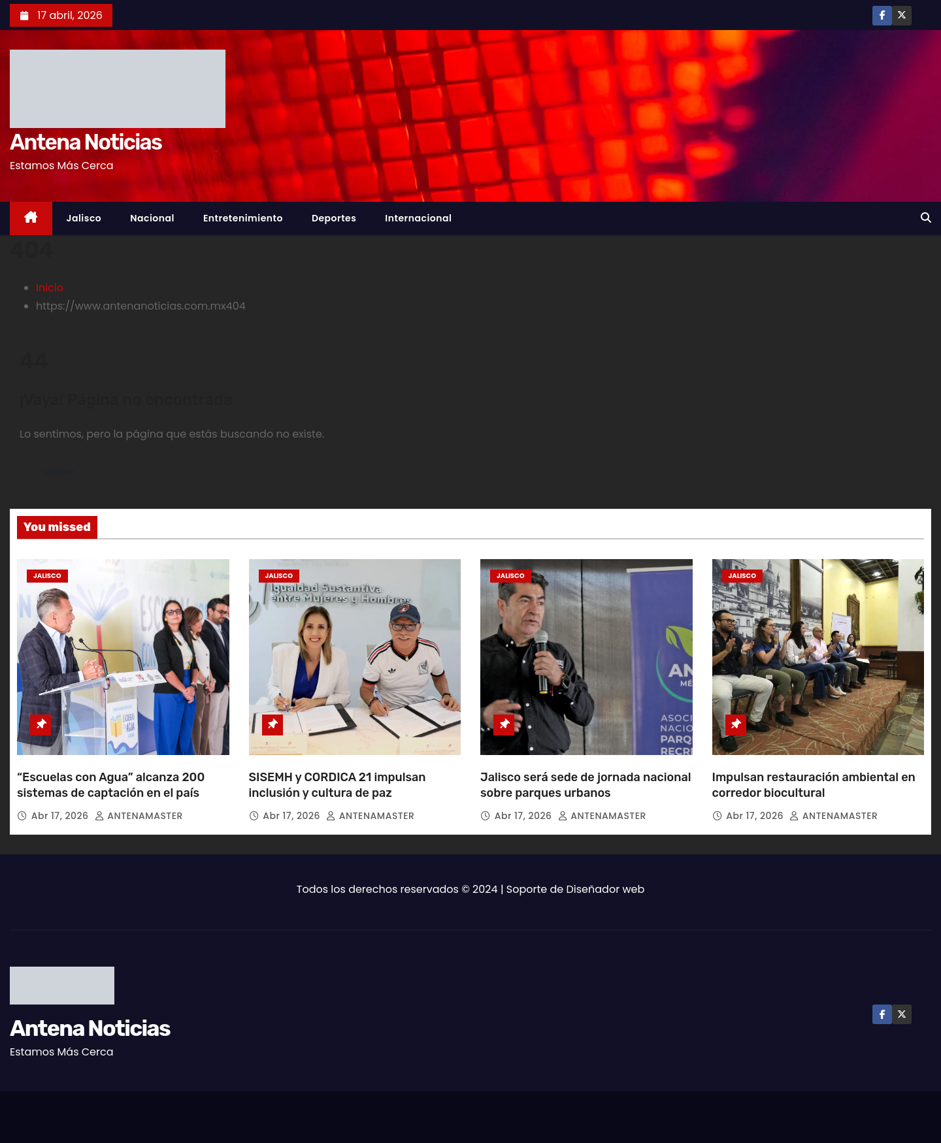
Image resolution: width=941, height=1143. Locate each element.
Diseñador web (606, 889)
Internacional (418, 218)
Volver (61, 471)
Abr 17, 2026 (61, 815)
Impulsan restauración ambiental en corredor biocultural (814, 785)
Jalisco (84, 218)
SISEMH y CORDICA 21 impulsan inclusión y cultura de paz (337, 785)
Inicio (49, 287)
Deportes (334, 218)
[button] (926, 217)
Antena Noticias (85, 142)
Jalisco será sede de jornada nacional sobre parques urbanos (585, 785)
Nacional (152, 218)
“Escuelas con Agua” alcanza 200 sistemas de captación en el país (111, 785)
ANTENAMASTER (139, 815)
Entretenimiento (243, 218)
